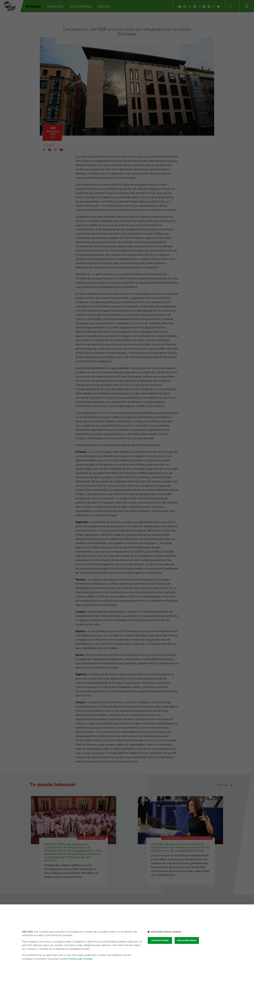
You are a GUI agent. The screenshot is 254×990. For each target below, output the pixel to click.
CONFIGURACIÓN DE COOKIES (164, 932)
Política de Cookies (80, 958)
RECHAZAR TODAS (186, 940)
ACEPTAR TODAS (160, 940)
